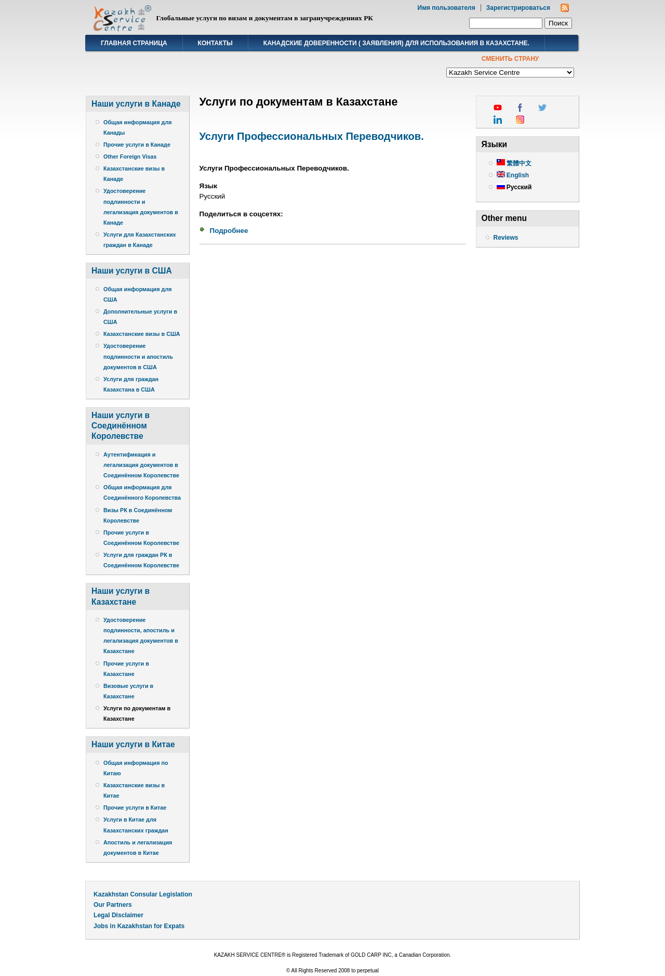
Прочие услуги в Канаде (136, 144)
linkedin (498, 119)
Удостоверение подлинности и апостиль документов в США (138, 356)
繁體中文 (514, 163)
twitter (542, 107)
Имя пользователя (446, 7)
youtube (498, 107)
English (513, 175)
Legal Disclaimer (118, 915)
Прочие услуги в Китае (134, 807)
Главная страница (134, 43)
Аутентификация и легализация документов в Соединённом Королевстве (141, 464)
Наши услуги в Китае (133, 744)
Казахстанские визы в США (141, 334)
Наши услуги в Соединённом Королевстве (120, 425)
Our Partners (113, 904)
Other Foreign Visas (129, 156)
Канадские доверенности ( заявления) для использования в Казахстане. (396, 43)
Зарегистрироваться (518, 7)
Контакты (215, 43)
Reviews (506, 237)
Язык (209, 186)
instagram (520, 119)
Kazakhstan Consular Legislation (143, 894)
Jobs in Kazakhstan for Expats (139, 926)
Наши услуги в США (131, 270)
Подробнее (229, 231)
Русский (514, 187)
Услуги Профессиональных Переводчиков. (312, 136)
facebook (520, 107)
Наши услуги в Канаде (136, 103)
